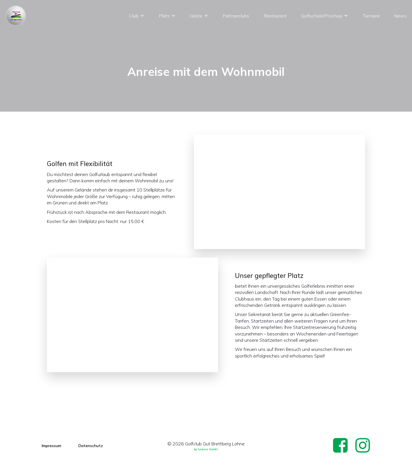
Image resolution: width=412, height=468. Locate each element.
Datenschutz (90, 445)
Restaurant (275, 16)
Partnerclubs (236, 16)
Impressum (51, 445)
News (400, 16)
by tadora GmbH (206, 449)
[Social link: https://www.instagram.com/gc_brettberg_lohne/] (365, 446)
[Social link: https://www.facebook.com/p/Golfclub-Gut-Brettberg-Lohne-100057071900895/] (342, 446)
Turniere (371, 16)
